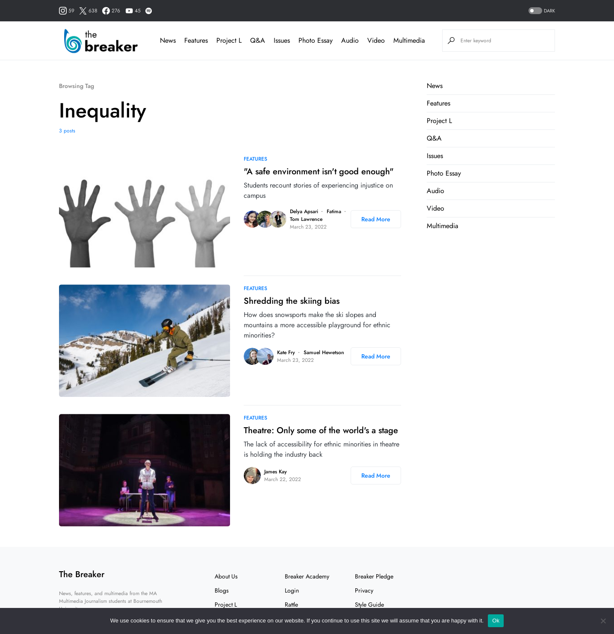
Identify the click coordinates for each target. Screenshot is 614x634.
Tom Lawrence (306, 219)
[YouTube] (133, 11)
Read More (375, 219)
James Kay (275, 472)
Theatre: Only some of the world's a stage (321, 430)
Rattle (291, 604)
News (435, 86)
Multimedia (442, 226)
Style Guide (369, 604)
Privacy (364, 590)
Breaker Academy (307, 576)
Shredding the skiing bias (291, 301)
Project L (439, 121)
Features (255, 159)
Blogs (222, 590)
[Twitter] (88, 11)
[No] (603, 620)
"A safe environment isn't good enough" (319, 171)
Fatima (334, 211)
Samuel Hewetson (324, 352)
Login (292, 590)
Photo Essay (444, 173)
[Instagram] (66, 11)
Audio (435, 191)
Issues (435, 156)
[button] (541, 11)
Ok (495, 620)
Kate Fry (286, 352)
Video (435, 208)
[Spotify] (148, 11)
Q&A (434, 138)
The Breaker (81, 574)
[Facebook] (111, 11)
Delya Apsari (304, 211)
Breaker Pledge (374, 576)
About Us (226, 576)
